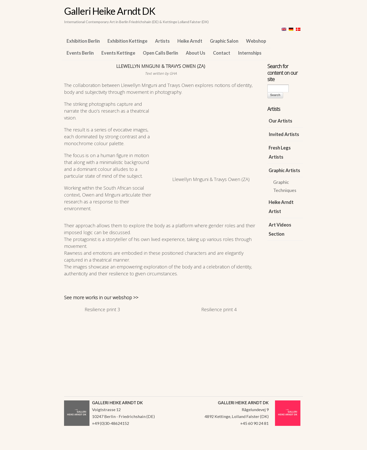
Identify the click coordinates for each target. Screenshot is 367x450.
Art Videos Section (280, 229)
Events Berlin (80, 53)
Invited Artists (284, 134)
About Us (195, 53)
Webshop (256, 41)
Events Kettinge (118, 53)
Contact (221, 53)
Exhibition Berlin (83, 41)
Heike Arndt (189, 41)
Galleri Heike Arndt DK (109, 11)
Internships (250, 53)
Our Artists (280, 121)
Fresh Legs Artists (280, 152)
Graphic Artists (284, 170)
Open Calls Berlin (160, 53)
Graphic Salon (224, 41)
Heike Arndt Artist (281, 206)
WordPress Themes (293, 444)
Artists (162, 41)
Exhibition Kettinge (127, 41)
